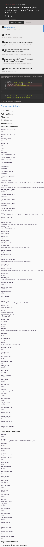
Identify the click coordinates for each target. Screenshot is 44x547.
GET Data (5, 111)
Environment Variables (10, 431)
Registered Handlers (9, 542)
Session (4, 123)
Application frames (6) (16, 22)
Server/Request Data (9, 127)
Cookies (4, 120)
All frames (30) (30, 22)
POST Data (5, 114)
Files (3, 117)
